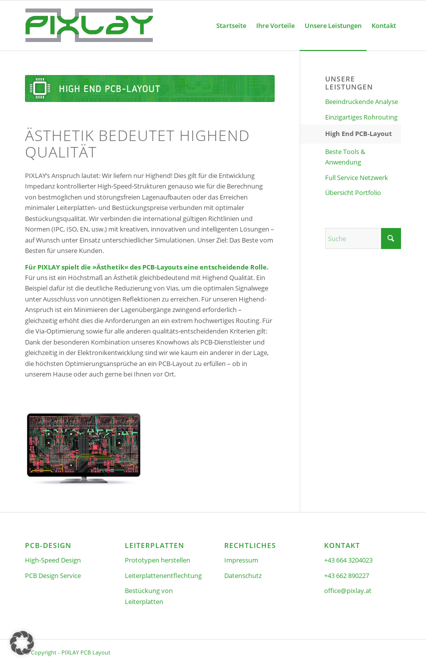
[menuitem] (231, 25)
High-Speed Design (53, 560)
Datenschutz (243, 575)
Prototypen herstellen (157, 560)
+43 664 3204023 (348, 560)
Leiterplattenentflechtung (163, 575)
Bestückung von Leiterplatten (149, 596)
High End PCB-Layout (358, 133)
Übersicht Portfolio (353, 192)
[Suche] (363, 238)
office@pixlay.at (348, 590)
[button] (22, 643)
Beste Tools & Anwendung (345, 156)
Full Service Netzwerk (356, 177)
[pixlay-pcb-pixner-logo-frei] (89, 25)
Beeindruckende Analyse (361, 101)
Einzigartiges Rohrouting (361, 117)
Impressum (241, 560)
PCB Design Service (53, 575)
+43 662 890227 (346, 575)
